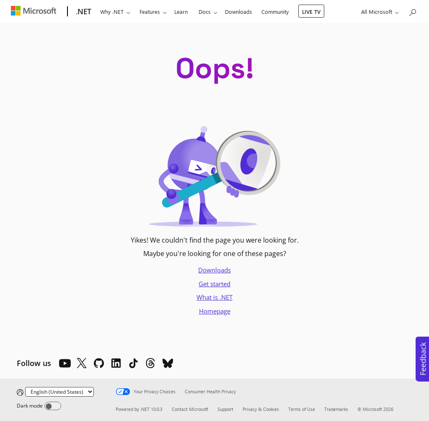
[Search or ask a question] (412, 10)
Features (150, 11)
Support (225, 409)
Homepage (214, 311)
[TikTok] (133, 363)
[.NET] (83, 11)
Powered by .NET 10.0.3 (139, 409)
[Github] (99, 363)
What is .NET (214, 297)
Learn (181, 11)
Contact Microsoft (190, 409)
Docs (205, 11)
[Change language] (59, 392)
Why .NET (112, 11)
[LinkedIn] (116, 363)
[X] (82, 363)
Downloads (238, 11)
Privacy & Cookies (261, 409)
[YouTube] (64, 363)
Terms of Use (301, 409)
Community (275, 11)
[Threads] (150, 363)
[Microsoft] (35, 11)
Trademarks (336, 409)
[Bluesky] (167, 363)
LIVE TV (311, 11)
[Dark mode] (52, 406)
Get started (214, 284)
